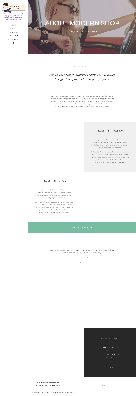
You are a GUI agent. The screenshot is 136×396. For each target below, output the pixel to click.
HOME (95, 386)
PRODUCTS (114, 386)
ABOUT (104, 386)
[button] (14, 43)
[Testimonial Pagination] (80, 262)
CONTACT (110, 368)
